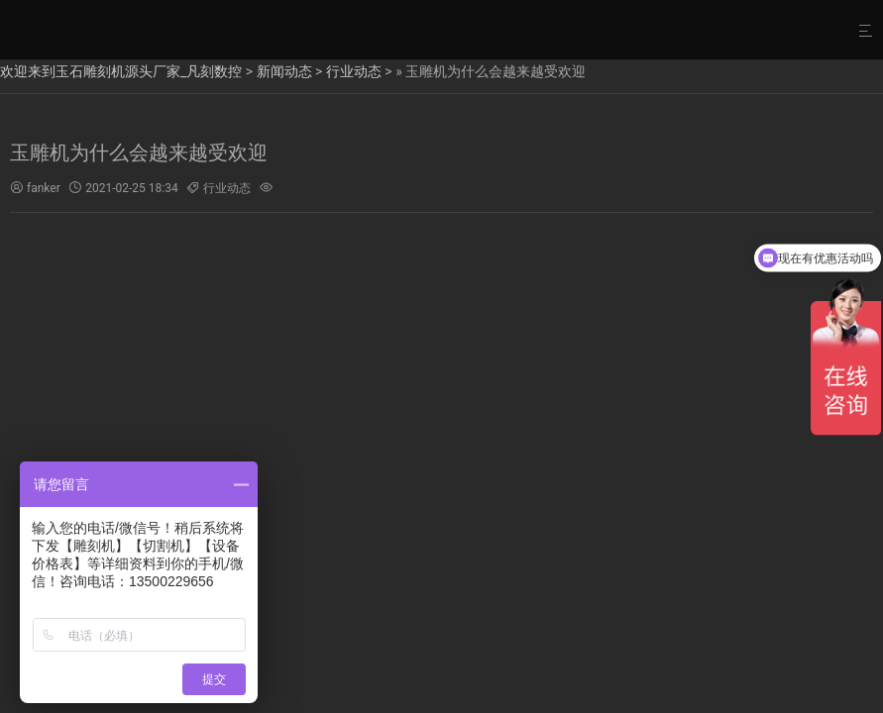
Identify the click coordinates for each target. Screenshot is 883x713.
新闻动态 (284, 71)
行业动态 (354, 71)
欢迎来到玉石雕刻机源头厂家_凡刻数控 (121, 71)
